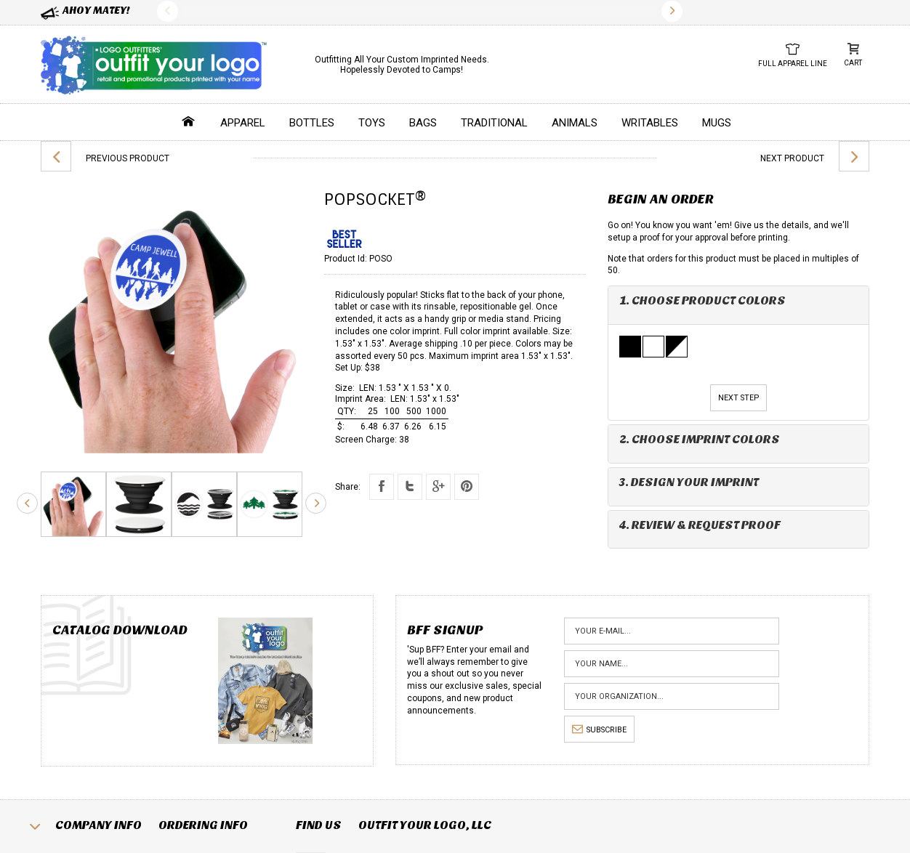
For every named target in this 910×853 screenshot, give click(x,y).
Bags (423, 122)
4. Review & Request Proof (700, 525)
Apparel (242, 122)
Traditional (494, 122)
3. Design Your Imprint (689, 482)
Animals (574, 122)
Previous (167, 11)
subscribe (599, 730)
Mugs (716, 122)
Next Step (738, 398)
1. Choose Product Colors (702, 300)
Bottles (311, 122)
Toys (371, 122)
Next (671, 11)
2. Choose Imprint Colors (699, 439)
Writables (649, 122)
